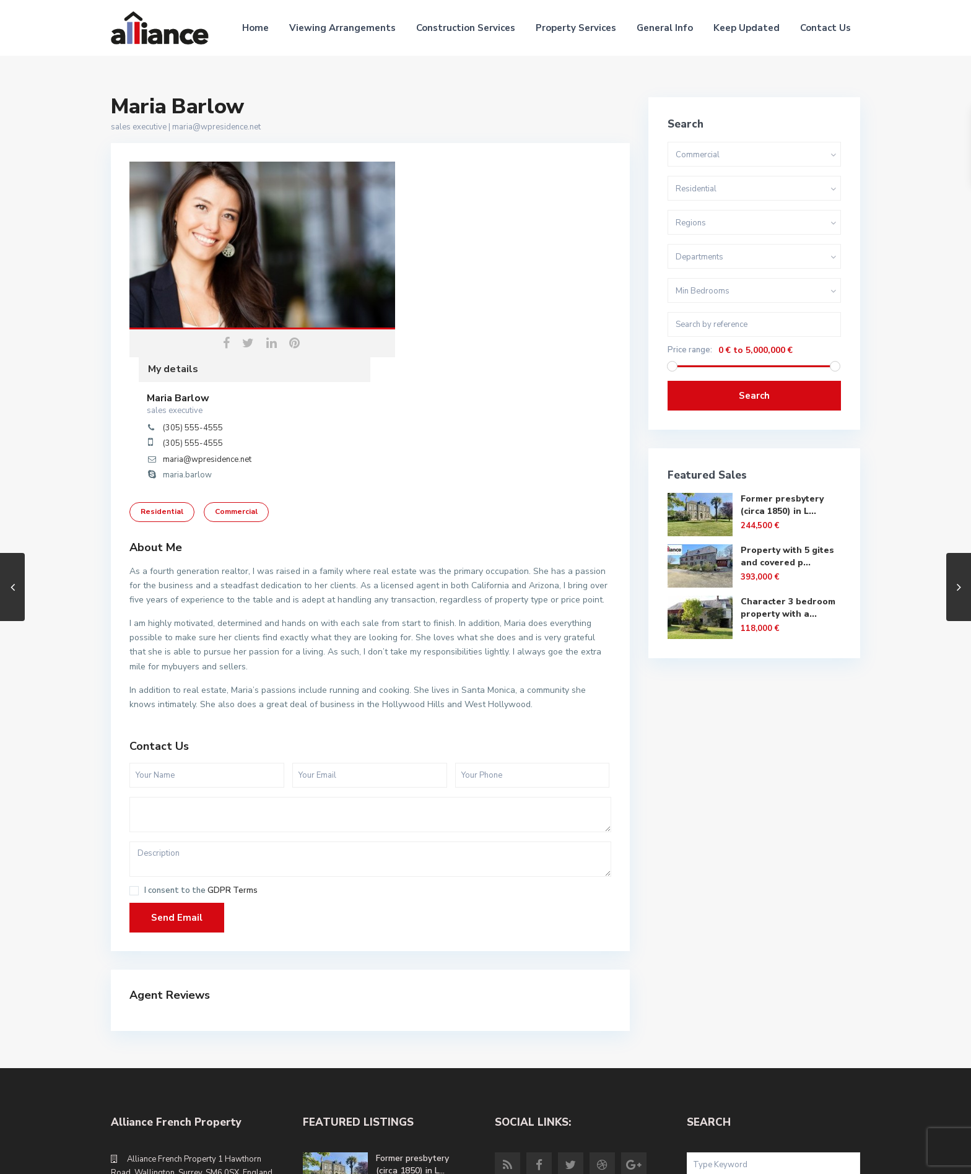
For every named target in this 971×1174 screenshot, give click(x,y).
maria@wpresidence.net (216, 127)
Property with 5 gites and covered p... (787, 556)
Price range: (690, 350)
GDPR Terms (232, 743)
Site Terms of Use (825, 1155)
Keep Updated (746, 28)
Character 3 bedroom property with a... (788, 608)
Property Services (576, 28)
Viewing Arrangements (342, 28)
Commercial (236, 364)
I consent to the (201, 744)
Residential (162, 364)
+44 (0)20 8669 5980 (167, 1044)
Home (255, 28)
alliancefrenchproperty (170, 1081)
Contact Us (825, 28)
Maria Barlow (419, 202)
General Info (665, 28)
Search (754, 395)
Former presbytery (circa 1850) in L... (782, 505)
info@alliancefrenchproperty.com (190, 1062)
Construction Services (465, 28)
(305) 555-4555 (434, 232)
